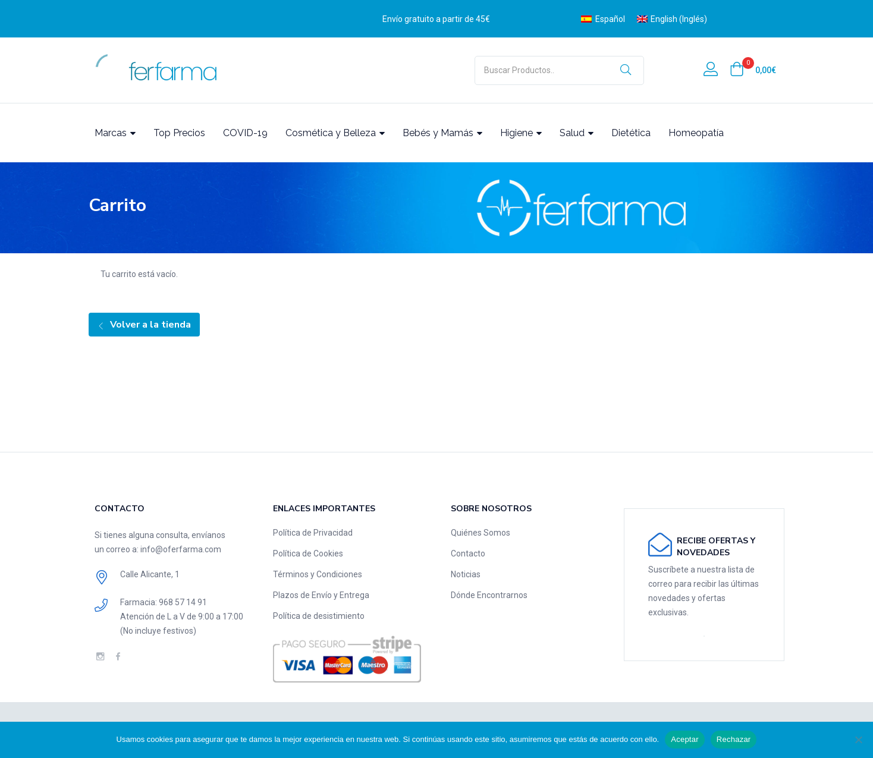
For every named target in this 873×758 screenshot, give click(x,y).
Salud (576, 133)
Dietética (631, 133)
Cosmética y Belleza (335, 133)
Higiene (521, 133)
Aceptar (685, 739)
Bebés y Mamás (442, 133)
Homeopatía (696, 133)
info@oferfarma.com (180, 549)
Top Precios (179, 133)
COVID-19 (245, 133)
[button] (753, 70)
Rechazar (734, 739)
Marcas (115, 133)
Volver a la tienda (149, 324)
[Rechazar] (858, 740)
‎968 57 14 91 (183, 602)
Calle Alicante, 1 (150, 574)
